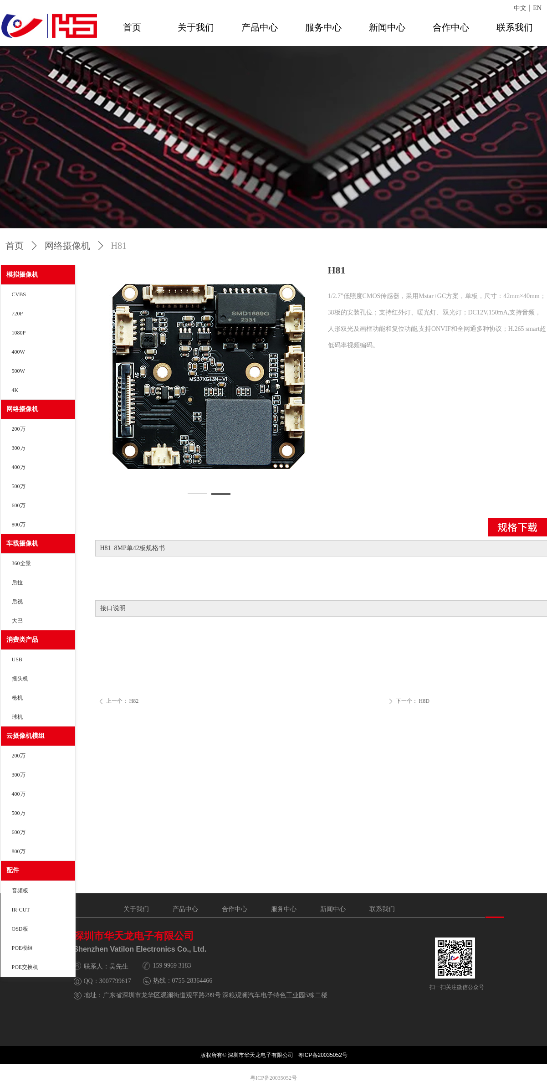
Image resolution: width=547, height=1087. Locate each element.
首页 (132, 27)
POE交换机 (25, 967)
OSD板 (20, 929)
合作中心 (451, 27)
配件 (12, 870)
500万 (19, 486)
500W (18, 371)
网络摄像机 (22, 409)
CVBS (19, 294)
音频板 (20, 890)
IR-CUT (21, 910)
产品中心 (259, 27)
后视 (17, 601)
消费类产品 (22, 639)
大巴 (17, 621)
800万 (19, 524)
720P (17, 313)
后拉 (17, 582)
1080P (19, 333)
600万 (19, 505)
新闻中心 (387, 27)
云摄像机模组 (25, 735)
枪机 (17, 698)
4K (15, 390)
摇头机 (20, 678)
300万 (19, 448)
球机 (17, 717)
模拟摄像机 (22, 274)
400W (18, 352)
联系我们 (514, 27)
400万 (19, 467)
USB (17, 659)
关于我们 (196, 27)
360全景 (21, 563)
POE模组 (22, 948)
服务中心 (323, 27)
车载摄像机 (22, 543)
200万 (19, 429)
